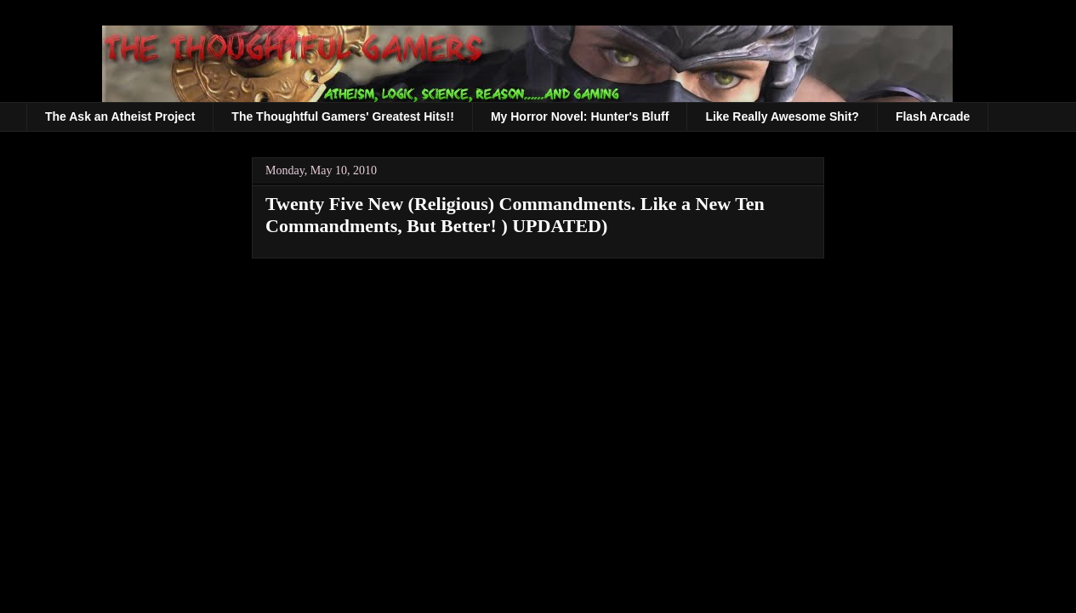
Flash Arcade (933, 116)
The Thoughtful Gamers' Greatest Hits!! (342, 116)
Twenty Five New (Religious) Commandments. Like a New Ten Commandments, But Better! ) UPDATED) (515, 214)
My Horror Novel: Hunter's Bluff (580, 116)
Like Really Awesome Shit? (782, 116)
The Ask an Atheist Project (120, 116)
